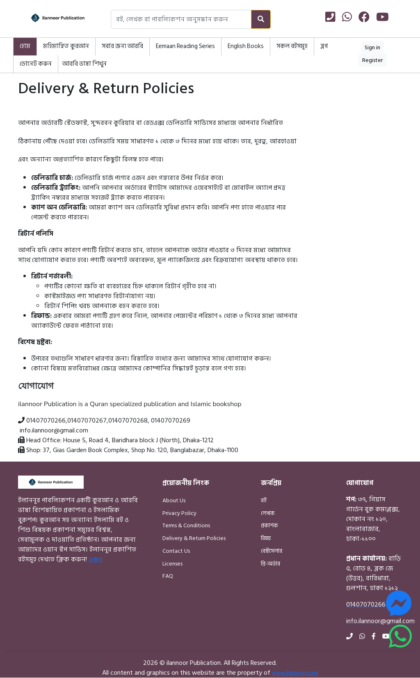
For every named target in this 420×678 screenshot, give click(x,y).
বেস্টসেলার (271, 551)
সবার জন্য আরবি (122, 46)
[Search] (261, 19)
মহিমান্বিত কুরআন (66, 46)
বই (264, 500)
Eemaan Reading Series (185, 46)
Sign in (372, 47)
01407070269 (170, 420)
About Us (173, 500)
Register (372, 60)
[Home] (50, 19)
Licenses (172, 563)
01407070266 (46, 420)
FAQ (167, 576)
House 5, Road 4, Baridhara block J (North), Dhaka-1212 (138, 440)
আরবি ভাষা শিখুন (84, 64)
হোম (25, 46)
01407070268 (128, 420)
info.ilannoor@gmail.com (54, 430)
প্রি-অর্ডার (270, 563)
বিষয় (266, 538)
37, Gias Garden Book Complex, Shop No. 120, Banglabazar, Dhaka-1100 (140, 450)
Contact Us (176, 551)
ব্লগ (324, 46)
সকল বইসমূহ (292, 46)
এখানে (95, 559)
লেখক (268, 513)
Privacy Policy (179, 513)
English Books (246, 46)
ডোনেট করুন (36, 64)
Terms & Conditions (186, 525)
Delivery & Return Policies (194, 538)
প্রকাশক (269, 525)
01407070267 (87, 420)
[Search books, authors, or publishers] (181, 19)
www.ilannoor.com (295, 673)
